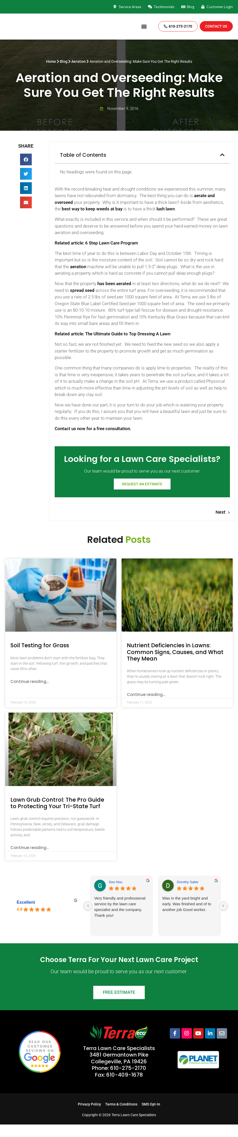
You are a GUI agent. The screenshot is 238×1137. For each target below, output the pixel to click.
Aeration (78, 61)
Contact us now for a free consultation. (93, 428)
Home (51, 61)
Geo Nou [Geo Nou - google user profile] (115, 894)
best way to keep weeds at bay (92, 208)
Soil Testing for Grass (39, 658)
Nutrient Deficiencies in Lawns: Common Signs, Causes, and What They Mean (175, 664)
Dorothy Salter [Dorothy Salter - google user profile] (187, 894)
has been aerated (114, 283)
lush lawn (165, 208)
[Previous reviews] (88, 918)
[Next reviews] (223, 918)
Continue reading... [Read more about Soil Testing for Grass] (29, 693)
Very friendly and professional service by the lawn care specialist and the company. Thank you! (120, 919)
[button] (144, 26)
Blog (63, 61)
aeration (78, 266)
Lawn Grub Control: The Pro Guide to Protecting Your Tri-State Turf (57, 815)
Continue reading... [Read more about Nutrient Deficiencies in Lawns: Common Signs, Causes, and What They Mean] (146, 707)
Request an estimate (142, 496)
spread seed (82, 290)
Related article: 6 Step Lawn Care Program (96, 243)
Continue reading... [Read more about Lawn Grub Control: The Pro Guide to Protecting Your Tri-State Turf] (29, 860)
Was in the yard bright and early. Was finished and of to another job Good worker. (186, 916)
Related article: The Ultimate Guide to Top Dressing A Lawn (112, 333)
